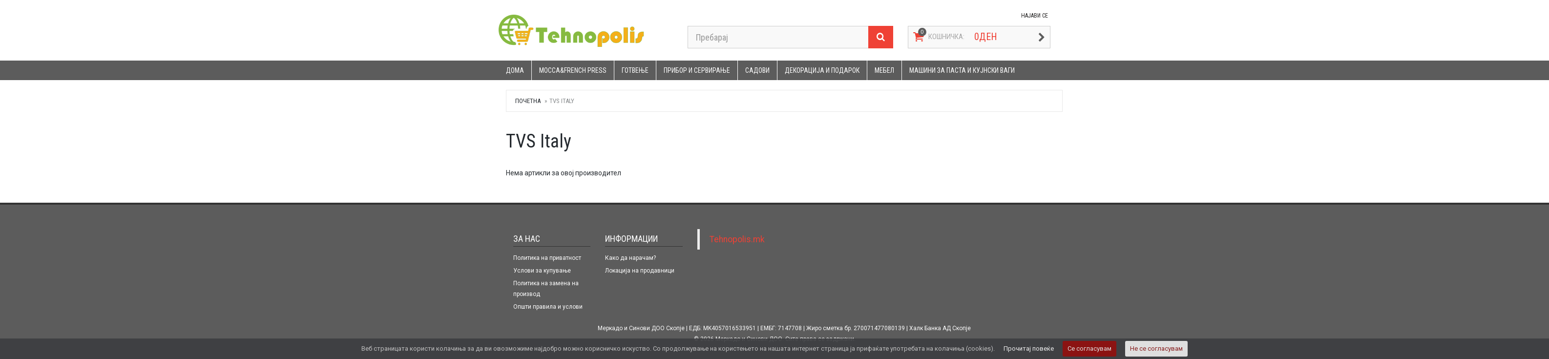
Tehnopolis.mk (737, 239)
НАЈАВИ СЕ (1034, 15)
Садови (757, 70)
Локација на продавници (639, 270)
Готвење (635, 70)
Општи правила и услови (548, 306)
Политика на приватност (547, 257)
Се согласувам (1089, 348)
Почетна (528, 101)
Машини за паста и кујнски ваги (962, 70)
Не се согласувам (1156, 348)
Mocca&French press (573, 70)
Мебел (884, 70)
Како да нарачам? (630, 257)
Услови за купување (542, 270)
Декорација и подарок (822, 70)
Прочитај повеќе (1029, 348)
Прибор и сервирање (697, 70)
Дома (515, 70)
